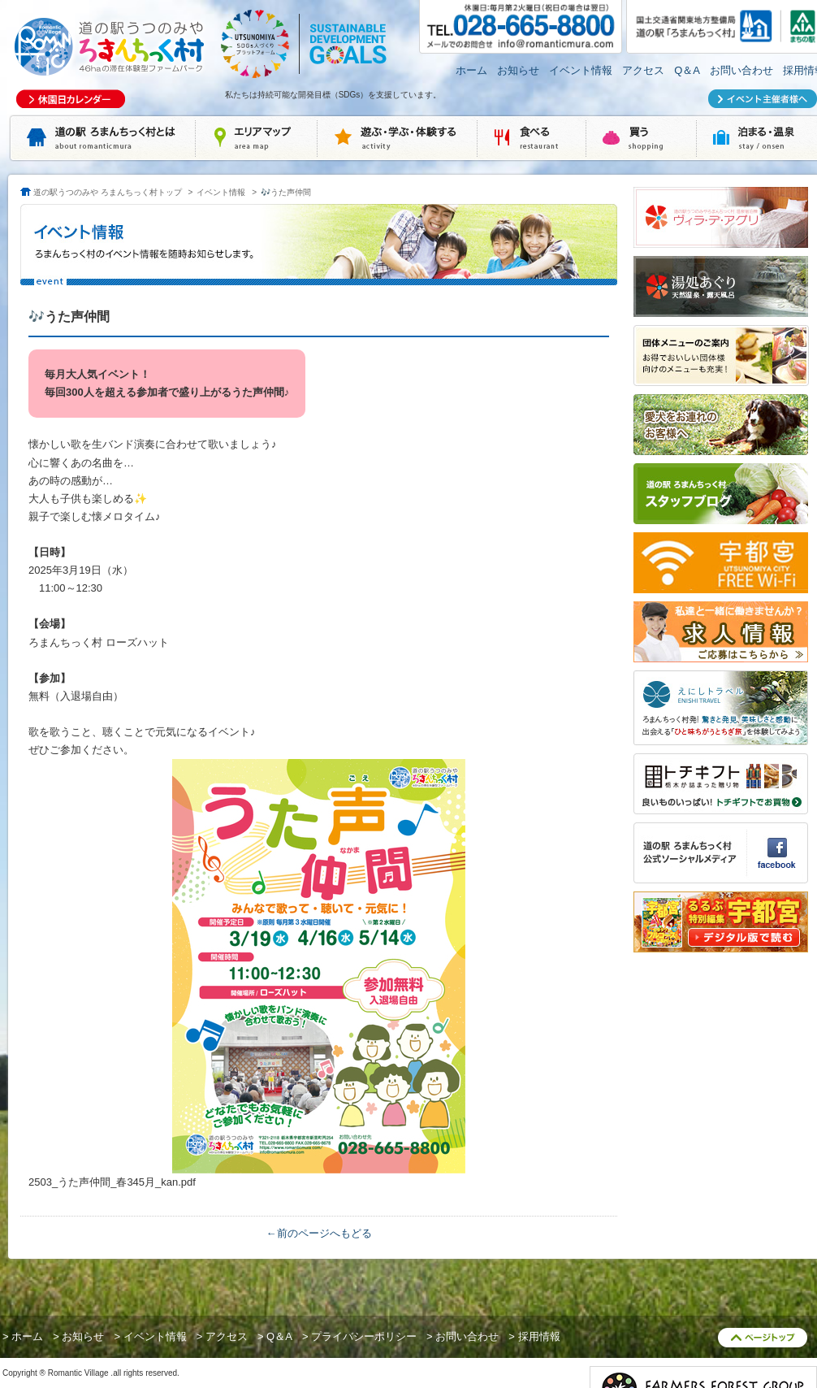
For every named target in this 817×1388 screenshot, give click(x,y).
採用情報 (539, 1336)
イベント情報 (580, 70)
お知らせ (518, 70)
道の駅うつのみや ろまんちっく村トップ (107, 192)
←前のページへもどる (319, 1233)
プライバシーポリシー (364, 1336)
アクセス (643, 70)
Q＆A (687, 70)
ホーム (471, 70)
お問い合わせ (741, 70)
